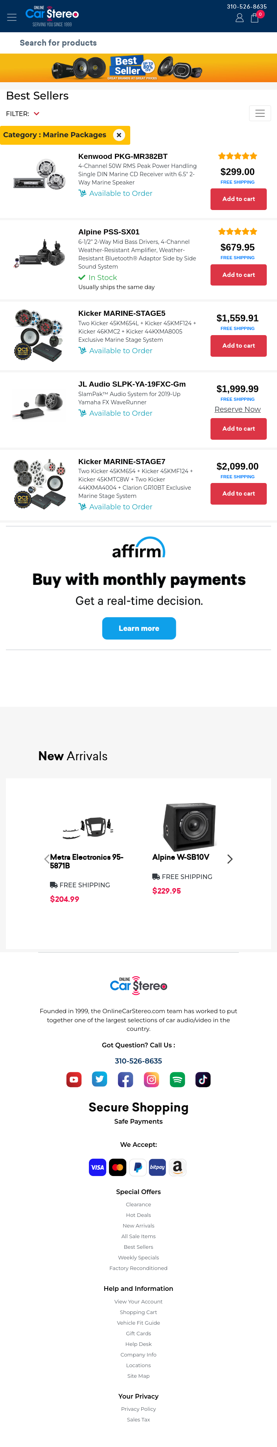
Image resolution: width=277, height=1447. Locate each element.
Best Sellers (138, 1247)
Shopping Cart (138, 1312)
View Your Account (138, 1301)
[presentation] (46, 858)
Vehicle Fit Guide (138, 1323)
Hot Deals (138, 1215)
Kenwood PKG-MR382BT (123, 156)
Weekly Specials (138, 1257)
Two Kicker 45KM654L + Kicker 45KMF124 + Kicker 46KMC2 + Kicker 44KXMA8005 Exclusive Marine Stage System (137, 331)
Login (238, 18)
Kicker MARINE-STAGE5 (121, 313)
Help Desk (139, 1344)
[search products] (140, 43)
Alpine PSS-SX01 (109, 232)
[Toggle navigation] (12, 17)
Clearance (138, 1204)
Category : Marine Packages (65, 135)
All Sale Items (138, 1236)
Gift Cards (138, 1333)
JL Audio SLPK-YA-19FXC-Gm (132, 384)
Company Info (138, 1354)
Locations (138, 1365)
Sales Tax (138, 1419)
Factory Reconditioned (138, 1268)
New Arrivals (138, 1225)
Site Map (138, 1376)
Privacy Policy (138, 1409)
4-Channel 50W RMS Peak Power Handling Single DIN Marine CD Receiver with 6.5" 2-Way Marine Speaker (137, 174)
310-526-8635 (247, 7)
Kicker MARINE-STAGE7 (121, 461)
